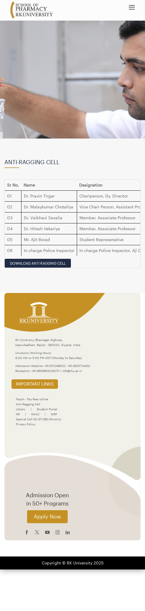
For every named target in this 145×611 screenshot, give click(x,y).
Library (20, 409)
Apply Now (47, 516)
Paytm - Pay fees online (32, 399)
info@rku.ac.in (72, 371)
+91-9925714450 (79, 366)
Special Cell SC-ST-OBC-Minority (38, 419)
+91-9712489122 (55, 366)
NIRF (54, 414)
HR (18, 414)
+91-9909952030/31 (45, 371)
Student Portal (47, 409)
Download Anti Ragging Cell (38, 263)
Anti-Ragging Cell (28, 404)
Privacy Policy (25, 424)
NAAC (35, 414)
